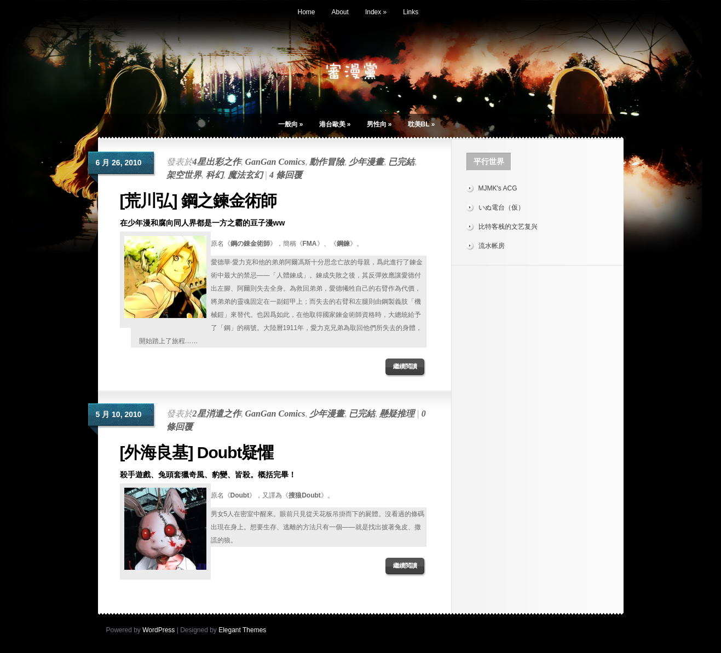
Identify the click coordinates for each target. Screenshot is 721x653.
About (340, 12)
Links (410, 12)
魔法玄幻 (245, 175)
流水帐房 (491, 246)
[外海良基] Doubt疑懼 (197, 452)
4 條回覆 (285, 175)
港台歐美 (335, 124)
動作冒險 (326, 161)
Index (376, 12)
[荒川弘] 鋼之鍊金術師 (198, 201)
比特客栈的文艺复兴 (508, 226)
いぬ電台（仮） (501, 207)
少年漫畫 (366, 161)
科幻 (214, 175)
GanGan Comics (275, 161)
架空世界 (183, 175)
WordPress (158, 630)
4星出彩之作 (217, 161)
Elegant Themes (242, 630)
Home (306, 12)
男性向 (379, 124)
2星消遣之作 (217, 413)
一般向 (290, 124)
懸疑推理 (396, 413)
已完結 (401, 161)
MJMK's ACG (497, 188)
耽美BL (421, 124)
